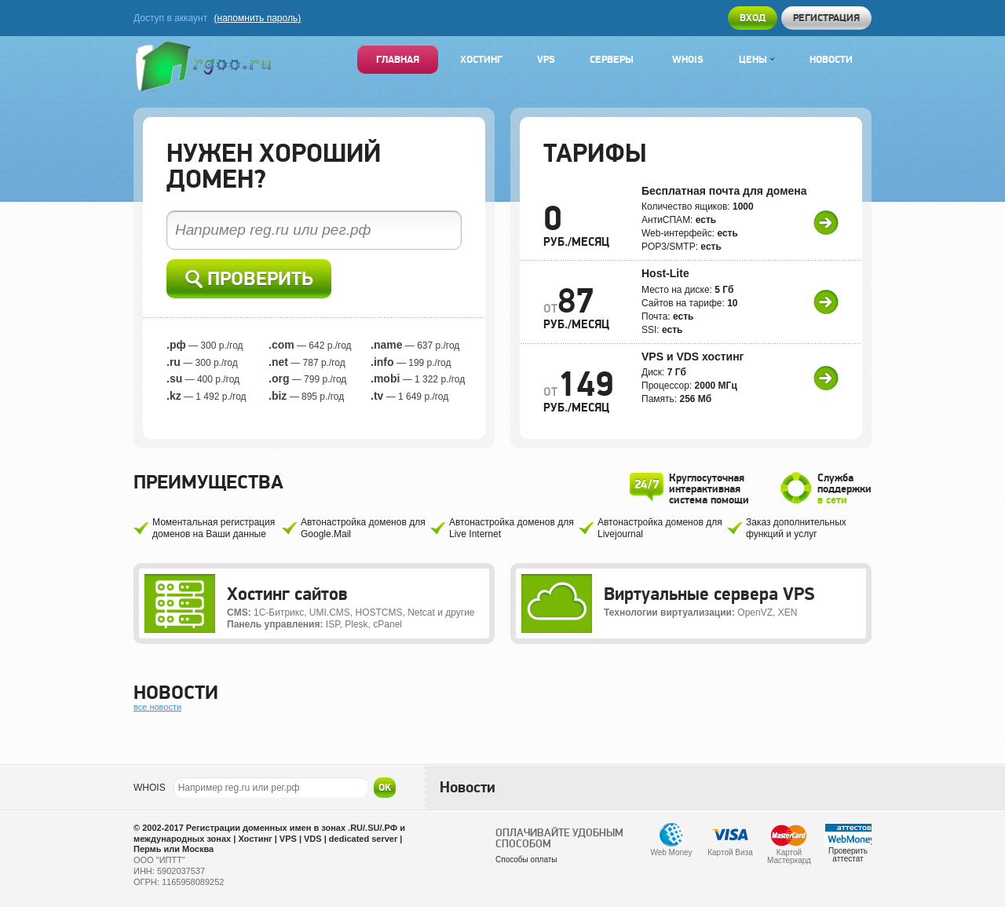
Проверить (249, 279)
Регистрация (826, 18)
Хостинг (481, 59)
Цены (757, 59)
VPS (546, 59)
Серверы (612, 59)
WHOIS (149, 787)
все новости (157, 706)
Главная (397, 59)
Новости (831, 59)
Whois (688, 59)
